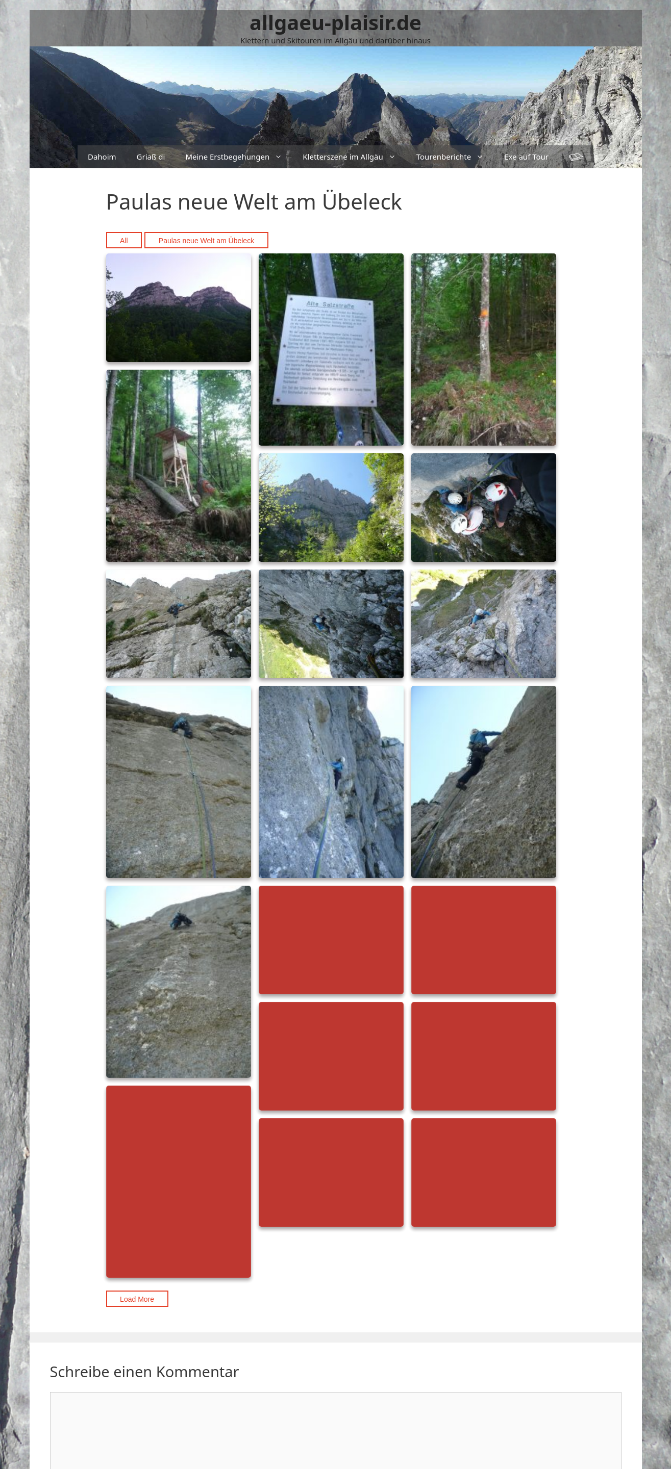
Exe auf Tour (526, 156)
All (124, 241)
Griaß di (151, 156)
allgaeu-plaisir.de (335, 22)
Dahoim (102, 156)
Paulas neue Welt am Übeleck (206, 241)
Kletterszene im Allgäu (354, 156)
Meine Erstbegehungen (238, 156)
